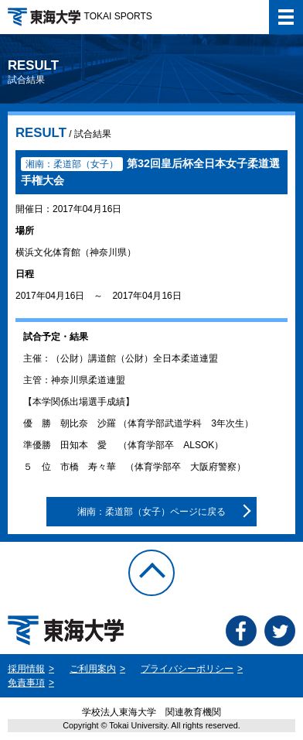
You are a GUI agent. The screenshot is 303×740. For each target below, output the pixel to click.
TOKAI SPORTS (80, 16)
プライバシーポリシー (187, 668)
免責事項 (26, 682)
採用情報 (26, 668)
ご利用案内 (93, 668)
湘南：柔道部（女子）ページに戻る (151, 511)
